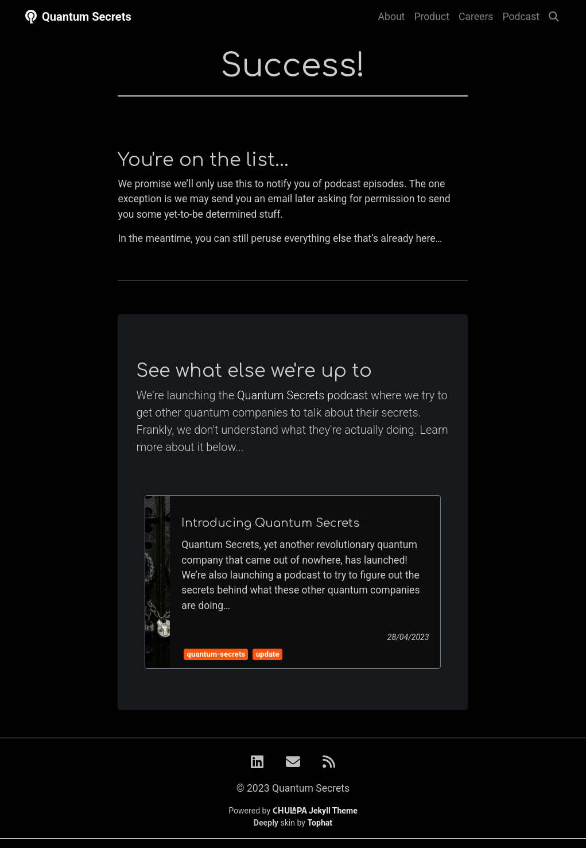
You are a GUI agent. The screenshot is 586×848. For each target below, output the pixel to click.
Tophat (320, 822)
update (268, 654)
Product (431, 16)
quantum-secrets (216, 654)
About (391, 16)
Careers (476, 16)
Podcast (521, 16)
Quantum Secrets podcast (302, 395)
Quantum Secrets (76, 16)
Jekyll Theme (315, 810)
